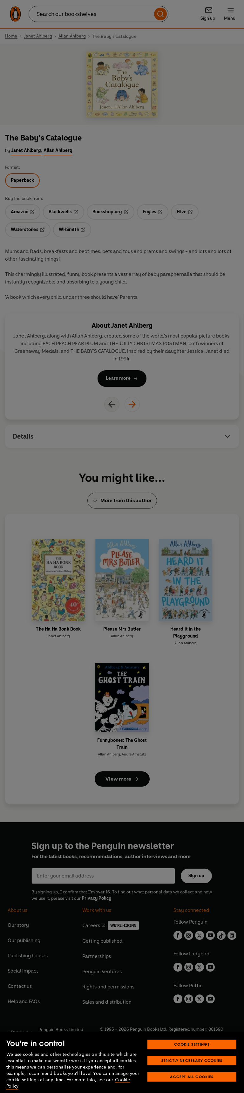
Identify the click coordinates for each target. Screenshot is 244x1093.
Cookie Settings (192, 1052)
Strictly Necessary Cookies (192, 1068)
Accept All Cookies (192, 1085)
